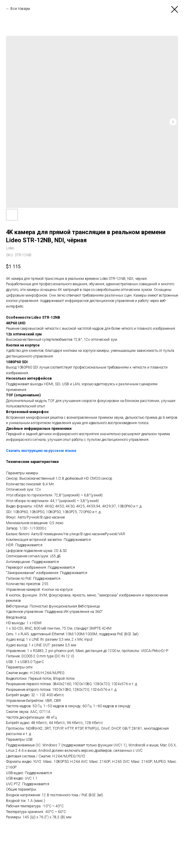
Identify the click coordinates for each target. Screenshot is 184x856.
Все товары (20, 9)
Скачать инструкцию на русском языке (41, 451)
